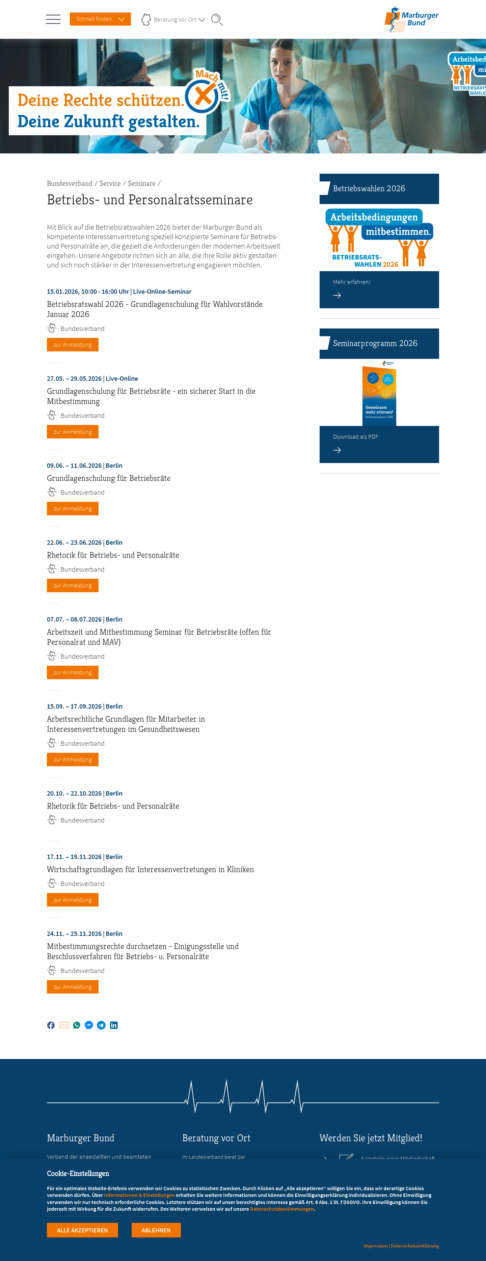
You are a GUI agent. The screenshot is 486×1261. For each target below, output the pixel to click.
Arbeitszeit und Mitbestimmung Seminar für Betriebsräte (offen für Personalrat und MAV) (159, 637)
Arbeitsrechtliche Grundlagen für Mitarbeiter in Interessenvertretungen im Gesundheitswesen (126, 724)
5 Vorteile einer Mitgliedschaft (398, 1159)
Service (110, 183)
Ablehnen (156, 1230)
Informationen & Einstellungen (139, 1195)
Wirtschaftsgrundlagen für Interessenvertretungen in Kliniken (150, 869)
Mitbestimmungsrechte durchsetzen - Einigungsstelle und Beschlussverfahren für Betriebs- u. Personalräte (143, 951)
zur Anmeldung (73, 344)
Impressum (375, 1245)
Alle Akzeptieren (82, 1230)
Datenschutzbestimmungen (282, 1208)
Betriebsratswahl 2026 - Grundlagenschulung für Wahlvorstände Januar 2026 (155, 309)
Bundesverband (69, 183)
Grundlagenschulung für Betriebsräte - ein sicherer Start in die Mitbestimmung (151, 396)
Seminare (142, 183)
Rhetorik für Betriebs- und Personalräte (113, 555)
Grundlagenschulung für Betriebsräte (108, 478)
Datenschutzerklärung (415, 1245)
